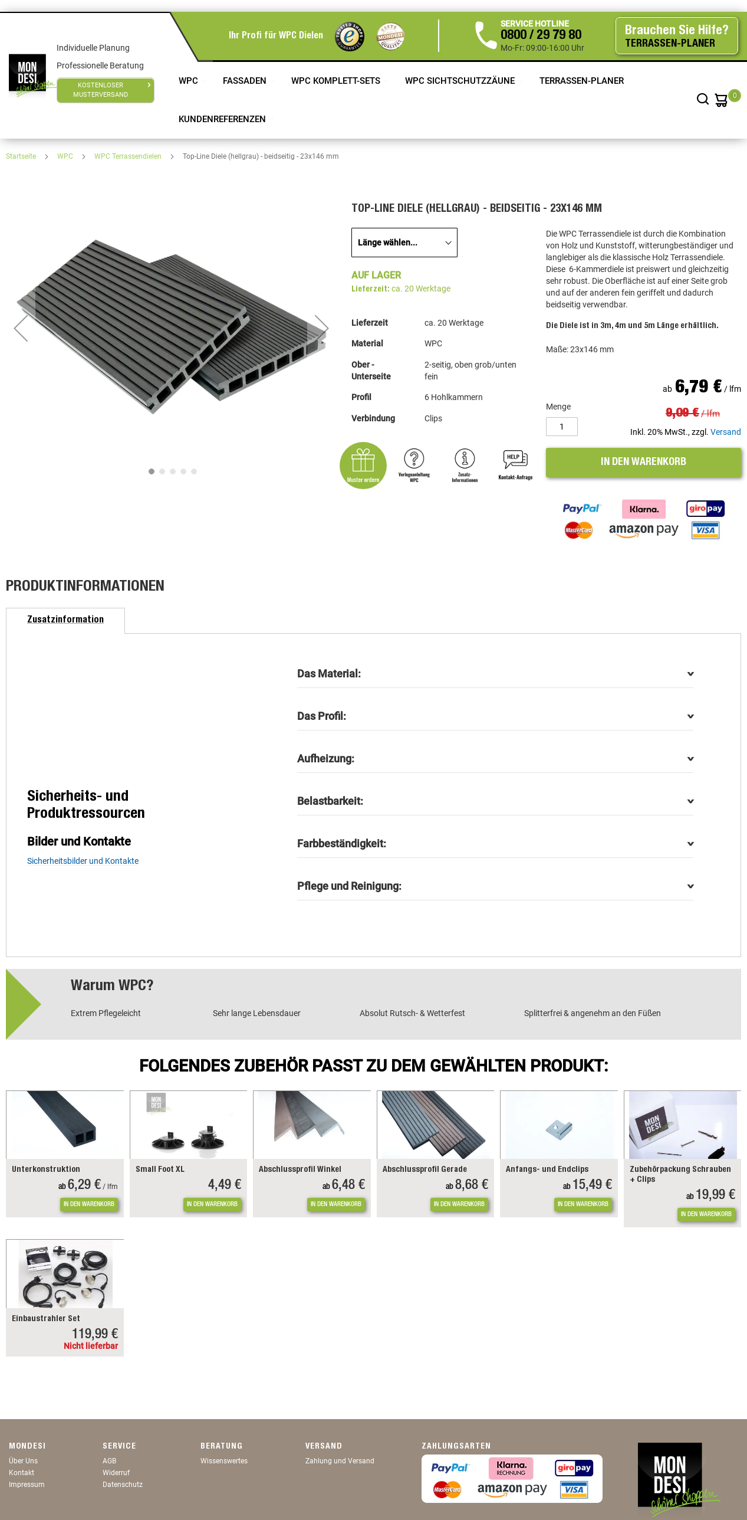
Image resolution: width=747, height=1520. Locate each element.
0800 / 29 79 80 (541, 36)
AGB (109, 1461)
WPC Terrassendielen (128, 156)
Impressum (27, 1484)
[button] (20, 328)
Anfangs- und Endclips (547, 1170)
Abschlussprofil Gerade (425, 1170)
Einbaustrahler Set (46, 1319)
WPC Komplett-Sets (337, 81)
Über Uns (23, 1461)
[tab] (65, 621)
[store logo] (33, 75)
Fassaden (246, 81)
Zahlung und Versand (339, 1461)
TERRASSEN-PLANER (581, 81)
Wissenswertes (224, 1461)
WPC (189, 81)
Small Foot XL (160, 1170)
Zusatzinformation (65, 620)
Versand (725, 432)
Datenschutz (123, 1484)
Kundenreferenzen (223, 119)
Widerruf (116, 1473)
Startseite (22, 156)
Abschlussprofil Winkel (300, 1170)
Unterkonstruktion (46, 1170)
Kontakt (21, 1473)
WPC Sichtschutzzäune (461, 81)
